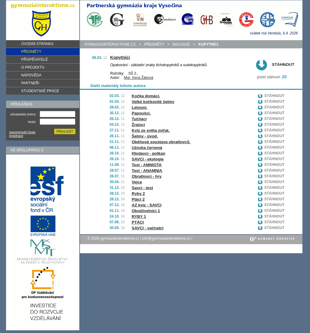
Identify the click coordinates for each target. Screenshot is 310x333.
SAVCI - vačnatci (147, 228)
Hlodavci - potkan (148, 153)
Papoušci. (141, 113)
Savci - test (142, 188)
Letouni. (139, 107)
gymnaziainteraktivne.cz (110, 44)
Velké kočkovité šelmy (153, 101)
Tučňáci (139, 119)
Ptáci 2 (138, 199)
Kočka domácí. (146, 96)
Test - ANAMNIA (147, 170)
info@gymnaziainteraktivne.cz (166, 238)
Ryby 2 (138, 193)
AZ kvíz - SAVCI (146, 205)
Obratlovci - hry (147, 176)
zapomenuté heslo (22, 132)
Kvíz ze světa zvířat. (151, 130)
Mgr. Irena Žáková (138, 78)
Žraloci (138, 124)
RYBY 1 (139, 216)
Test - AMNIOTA (147, 165)
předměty (154, 44)
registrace (16, 135)
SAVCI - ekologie (148, 159)
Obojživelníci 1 (146, 211)
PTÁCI (138, 222)
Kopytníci (120, 57)
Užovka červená (147, 147)
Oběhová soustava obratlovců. (161, 142)
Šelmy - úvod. (145, 136)
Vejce (137, 182)
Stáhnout (283, 64)
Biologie (181, 44)
